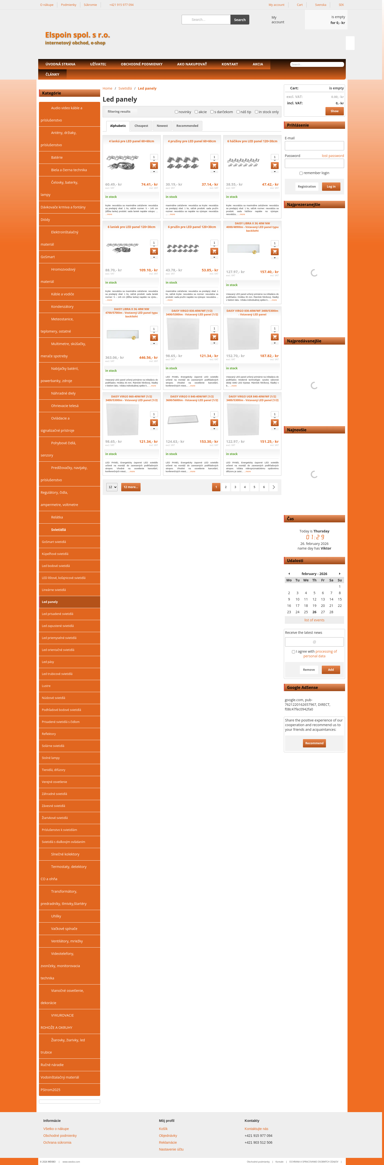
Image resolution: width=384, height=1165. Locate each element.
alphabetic (118, 126)
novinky (183, 111)
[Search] (206, 19)
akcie (201, 111)
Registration (307, 186)
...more (108, 214)
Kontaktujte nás (256, 1129)
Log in (331, 186)
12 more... (131, 487)
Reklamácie (168, 1142)
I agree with (314, 653)
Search (240, 19)
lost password (333, 155)
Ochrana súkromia (57, 1142)
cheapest (141, 126)
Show (334, 111)
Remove (309, 670)
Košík (163, 1129)
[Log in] (273, 19)
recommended (187, 126)
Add (331, 670)
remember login (314, 172)
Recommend (314, 743)
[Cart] (326, 19)
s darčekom (221, 111)
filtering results (121, 112)
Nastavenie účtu (171, 1149)
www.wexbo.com (71, 1161)
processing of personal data (320, 653)
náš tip (244, 111)
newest (162, 126)
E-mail (290, 138)
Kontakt (280, 1161)
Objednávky (168, 1136)
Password (292, 155)
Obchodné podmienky (60, 1136)
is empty (336, 88)
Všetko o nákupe (56, 1129)
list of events (314, 620)
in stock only (267, 111)
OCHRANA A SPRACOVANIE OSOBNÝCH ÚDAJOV (313, 1161)
